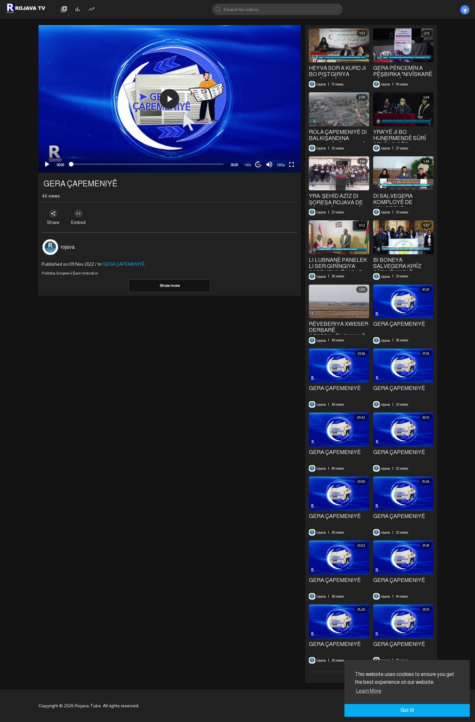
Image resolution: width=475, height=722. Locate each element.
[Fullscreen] (291, 164)
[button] (169, 99)
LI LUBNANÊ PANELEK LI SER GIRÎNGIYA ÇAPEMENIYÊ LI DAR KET (338, 269)
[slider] (147, 164)
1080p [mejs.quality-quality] (281, 165)
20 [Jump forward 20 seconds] (258, 164)
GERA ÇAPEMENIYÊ (399, 324)
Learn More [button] (368, 691)
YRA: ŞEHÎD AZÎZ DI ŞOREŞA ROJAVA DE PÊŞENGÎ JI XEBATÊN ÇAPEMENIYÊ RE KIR (337, 206)
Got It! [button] (407, 710)
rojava (68, 247)
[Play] (47, 164)
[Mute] (269, 164)
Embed (80, 217)
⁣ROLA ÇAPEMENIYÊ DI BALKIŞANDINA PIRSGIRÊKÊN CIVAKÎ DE (338, 141)
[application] (170, 99)
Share (54, 217)
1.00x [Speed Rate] (247, 165)
